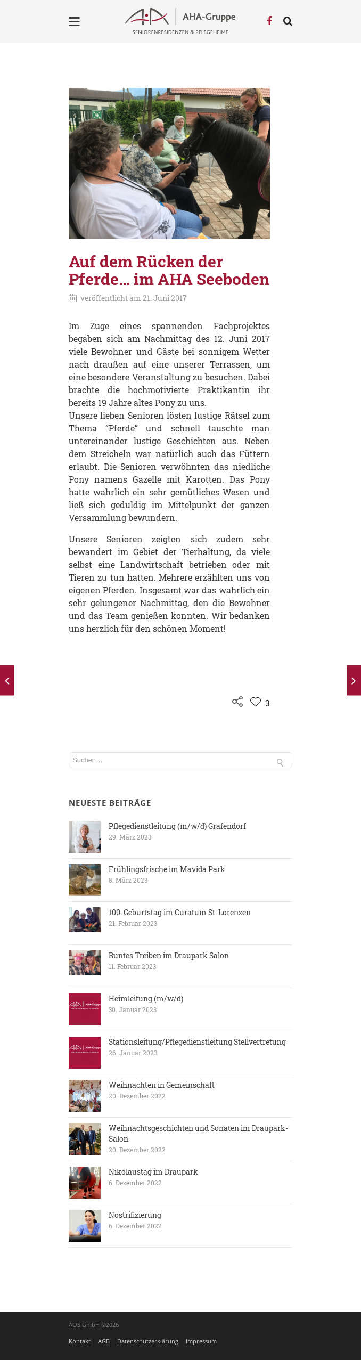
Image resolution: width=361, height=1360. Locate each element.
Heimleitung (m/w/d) (146, 998)
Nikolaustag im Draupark (153, 1172)
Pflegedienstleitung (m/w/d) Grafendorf (177, 826)
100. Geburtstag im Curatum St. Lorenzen (180, 912)
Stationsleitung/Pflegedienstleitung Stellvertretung (197, 1042)
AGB (104, 1341)
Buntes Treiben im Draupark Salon (169, 955)
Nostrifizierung (135, 1215)
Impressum (201, 1341)
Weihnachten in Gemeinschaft (162, 1085)
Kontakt (80, 1341)
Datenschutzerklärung (147, 1341)
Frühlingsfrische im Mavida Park (167, 869)
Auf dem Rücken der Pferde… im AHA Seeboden (169, 270)
